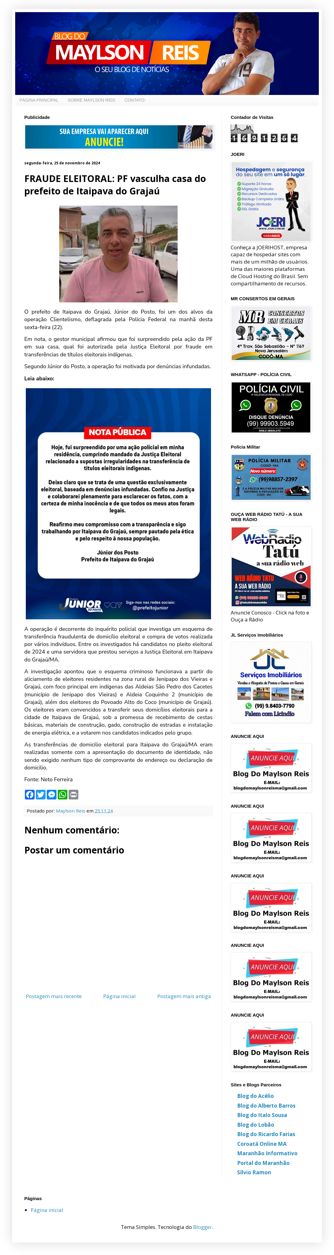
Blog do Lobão (255, 1124)
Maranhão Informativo (267, 1153)
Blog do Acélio (255, 1095)
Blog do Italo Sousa (262, 1115)
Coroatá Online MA (262, 1143)
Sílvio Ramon (254, 1172)
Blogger (202, 1226)
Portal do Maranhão (263, 1162)
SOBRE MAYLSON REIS (91, 100)
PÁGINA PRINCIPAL (39, 100)
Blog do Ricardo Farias (266, 1134)
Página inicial (119, 996)
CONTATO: (135, 100)
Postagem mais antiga (184, 996)
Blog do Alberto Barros (266, 1105)
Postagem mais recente (54, 996)
